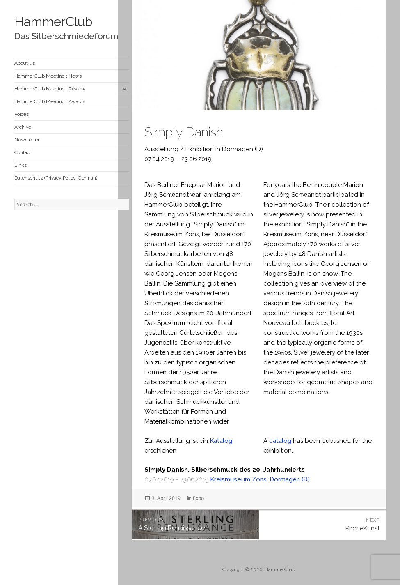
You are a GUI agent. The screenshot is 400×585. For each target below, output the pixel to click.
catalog (280, 441)
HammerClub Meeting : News (48, 76)
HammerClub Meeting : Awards (49, 101)
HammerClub (53, 21)
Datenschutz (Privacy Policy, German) (55, 178)
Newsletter (26, 140)
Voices (21, 114)
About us (24, 63)
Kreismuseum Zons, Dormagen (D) (260, 479)
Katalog (221, 441)
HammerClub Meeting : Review (49, 89)
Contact (22, 152)
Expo (198, 498)
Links (20, 165)
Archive (22, 127)
